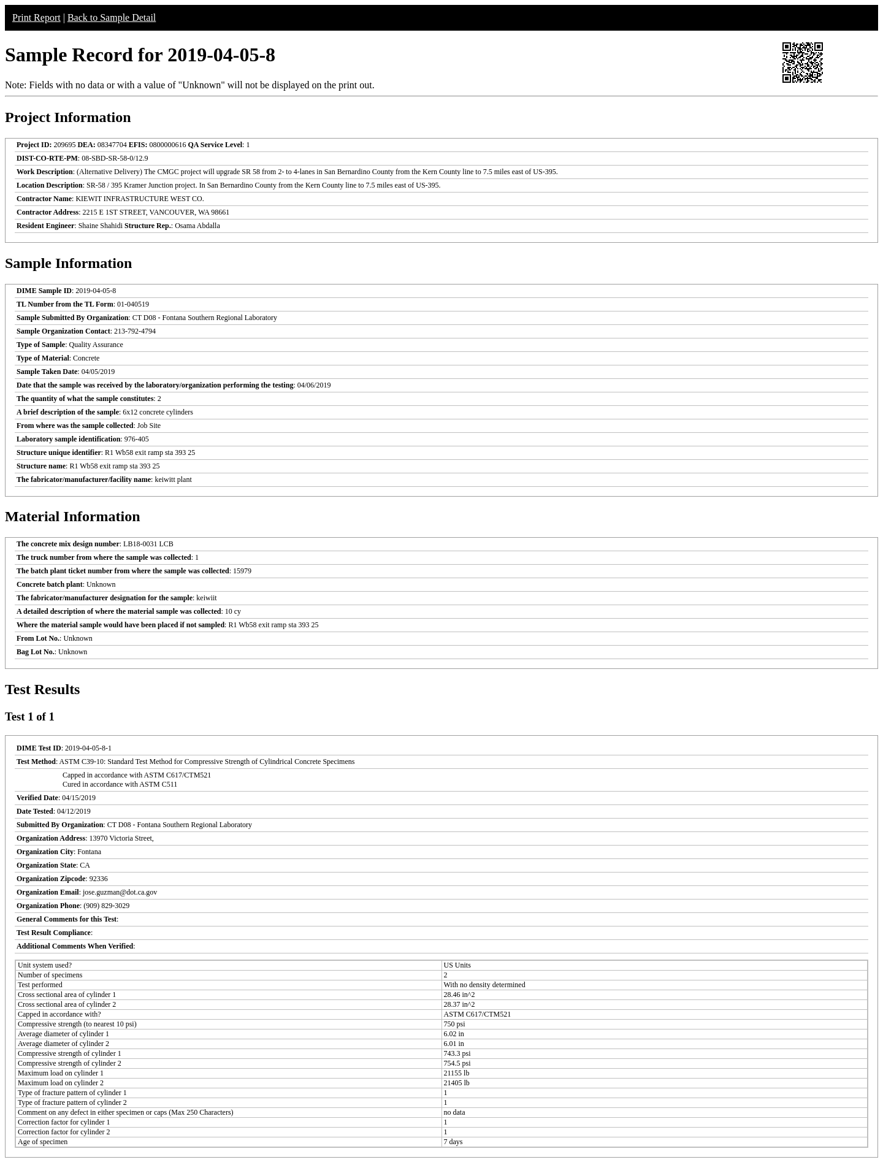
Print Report (36, 17)
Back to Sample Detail (111, 17)
